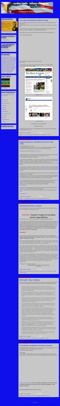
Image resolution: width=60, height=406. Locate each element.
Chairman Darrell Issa (31, 395)
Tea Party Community (5, 39)
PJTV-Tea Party (4, 115)
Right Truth (24, 193)
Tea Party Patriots (4, 101)
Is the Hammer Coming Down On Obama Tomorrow (36, 345)
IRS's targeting (38, 395)
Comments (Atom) (41, 402)
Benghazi (37, 155)
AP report (30, 134)
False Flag (34, 134)
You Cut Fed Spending (5, 119)
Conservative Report (37, 150)
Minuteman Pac (4, 109)
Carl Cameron (24, 395)
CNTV (2, 97)
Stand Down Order (40, 198)
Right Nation (3, 117)
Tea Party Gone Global (5, 103)
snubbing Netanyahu (47, 169)
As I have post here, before (25, 382)
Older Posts (55, 398)
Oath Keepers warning (52, 271)
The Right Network (4, 111)
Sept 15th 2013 (48, 134)
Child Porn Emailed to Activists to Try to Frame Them (31, 271)
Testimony (47, 338)
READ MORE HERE (23, 185)
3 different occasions (23, 188)
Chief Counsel (29, 338)
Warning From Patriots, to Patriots (30, 206)
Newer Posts (22, 398)
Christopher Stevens (33, 198)
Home (39, 398)
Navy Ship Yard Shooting (41, 134)
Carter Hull (24, 338)
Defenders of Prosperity (5, 49)
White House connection (45, 395)
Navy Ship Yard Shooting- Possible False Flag (33, 20)
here (23, 182)
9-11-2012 (24, 198)
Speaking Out (3, 107)
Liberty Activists (44, 271)
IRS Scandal (34, 338)
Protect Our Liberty (4, 99)
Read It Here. (29, 129)
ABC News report (25, 134)
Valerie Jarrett (46, 198)
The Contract (3, 121)
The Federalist (3, 105)
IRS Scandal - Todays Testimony (29, 280)
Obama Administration (41, 338)
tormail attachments (22, 272)
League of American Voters (6, 113)
